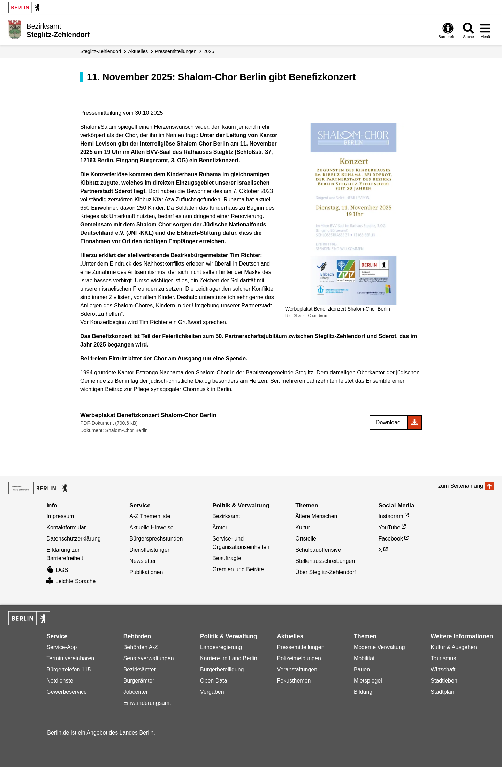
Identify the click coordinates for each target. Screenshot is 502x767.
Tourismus (443, 658)
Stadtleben (444, 681)
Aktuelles (138, 51)
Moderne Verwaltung (379, 647)
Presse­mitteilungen (175, 51)
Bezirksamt (226, 516)
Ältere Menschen (316, 516)
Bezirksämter (139, 669)
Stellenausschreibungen (325, 561)
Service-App (61, 647)
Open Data (213, 681)
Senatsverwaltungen (148, 658)
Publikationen (146, 572)
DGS (57, 570)
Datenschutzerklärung (73, 539)
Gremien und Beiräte (238, 569)
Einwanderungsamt (147, 703)
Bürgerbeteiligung (222, 669)
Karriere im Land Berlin (228, 658)
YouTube (389, 527)
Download (388, 422)
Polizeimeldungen (299, 658)
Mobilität (364, 658)
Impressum (60, 516)
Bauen (362, 669)
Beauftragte (226, 558)
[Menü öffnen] (485, 30)
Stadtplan (442, 692)
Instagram (390, 516)
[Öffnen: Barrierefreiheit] (448, 30)
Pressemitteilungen (300, 647)
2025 (208, 51)
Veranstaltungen (297, 669)
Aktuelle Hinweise (151, 527)
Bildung (363, 692)
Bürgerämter (138, 681)
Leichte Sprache (71, 581)
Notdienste (59, 681)
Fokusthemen (294, 681)
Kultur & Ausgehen (454, 647)
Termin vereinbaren (70, 658)
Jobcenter (135, 692)
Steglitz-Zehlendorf (100, 51)
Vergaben (212, 692)
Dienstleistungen (149, 550)
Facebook (390, 539)
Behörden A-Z (140, 647)
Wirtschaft (443, 669)
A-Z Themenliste (149, 516)
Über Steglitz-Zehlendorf (325, 572)
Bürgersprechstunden (156, 539)
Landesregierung (221, 647)
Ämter (219, 527)
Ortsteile (305, 539)
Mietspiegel (368, 681)
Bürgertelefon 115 (68, 669)
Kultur (302, 527)
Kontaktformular (66, 527)
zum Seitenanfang (460, 486)
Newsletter (142, 561)
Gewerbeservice (66, 692)
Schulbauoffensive (318, 550)
